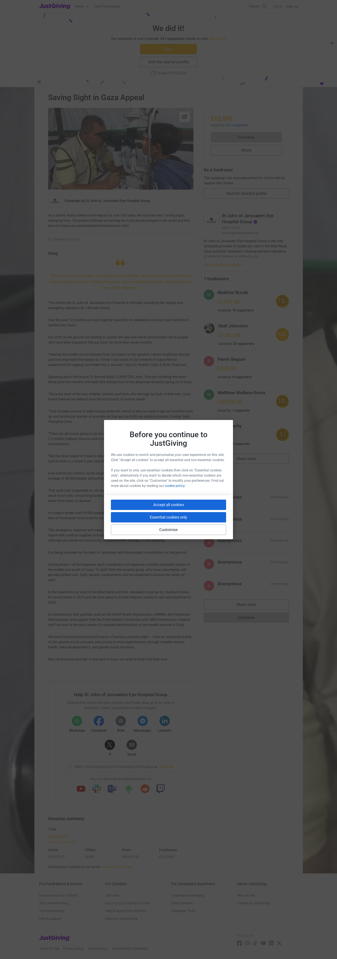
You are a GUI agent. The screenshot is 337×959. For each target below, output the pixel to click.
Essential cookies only (168, 517)
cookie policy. (175, 486)
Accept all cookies (168, 504)
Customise (168, 529)
